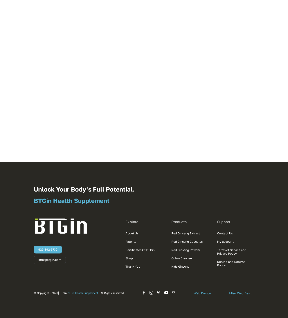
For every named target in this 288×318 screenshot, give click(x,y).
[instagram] (151, 293)
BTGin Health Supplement (83, 293)
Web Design (202, 293)
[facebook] (144, 293)
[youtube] (166, 293)
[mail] (173, 293)
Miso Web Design (241, 293)
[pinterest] (159, 293)
